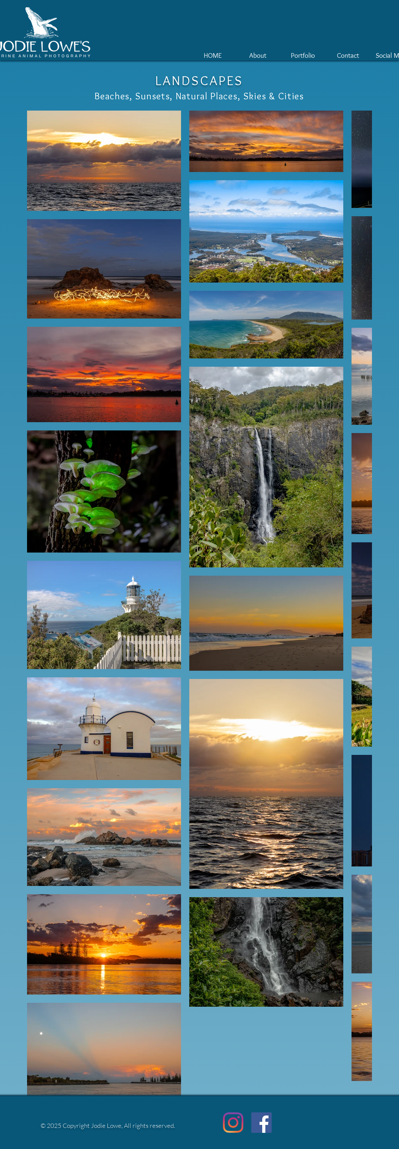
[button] (302, 54)
